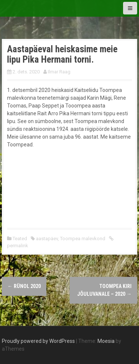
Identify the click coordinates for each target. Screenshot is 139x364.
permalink (17, 245)
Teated (20, 238)
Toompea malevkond (82, 238)
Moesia (106, 341)
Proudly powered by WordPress (38, 341)
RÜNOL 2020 (24, 286)
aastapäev (47, 238)
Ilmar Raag (59, 72)
